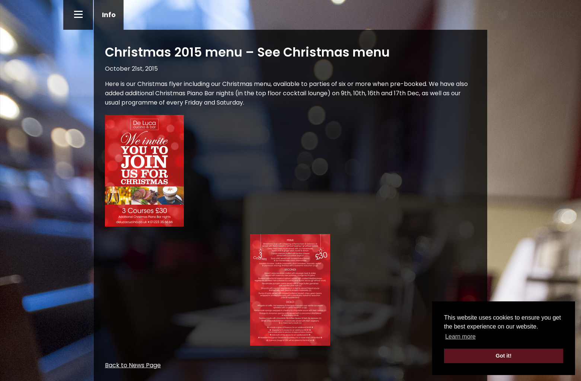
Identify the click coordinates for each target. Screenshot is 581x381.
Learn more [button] (460, 336)
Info (109, 14)
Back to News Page (133, 365)
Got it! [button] (503, 356)
